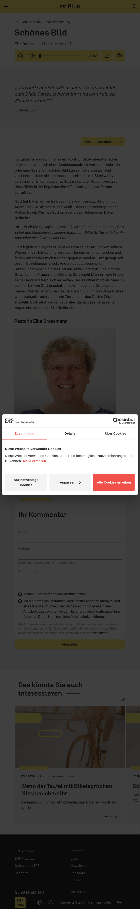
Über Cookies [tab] (115, 433)
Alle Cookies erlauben (114, 482)
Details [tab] (70, 433)
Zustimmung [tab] (24, 433)
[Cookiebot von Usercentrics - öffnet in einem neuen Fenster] (116, 421)
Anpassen (70, 482)
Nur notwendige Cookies (26, 482)
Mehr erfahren (34, 461)
